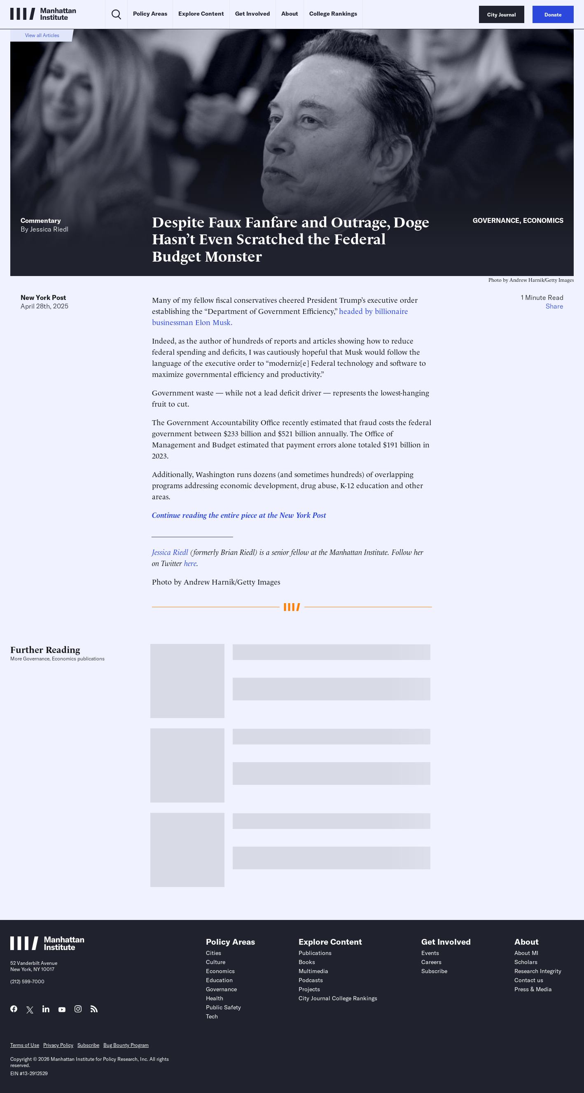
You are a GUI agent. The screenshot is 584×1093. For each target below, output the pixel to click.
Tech (212, 1016)
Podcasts (311, 980)
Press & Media (533, 989)
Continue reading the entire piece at (210, 514)
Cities (213, 953)
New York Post (43, 297)
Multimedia (313, 971)
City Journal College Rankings (338, 998)
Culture (215, 962)
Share (554, 306)
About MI (526, 953)
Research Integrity (537, 971)
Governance (496, 220)
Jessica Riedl (49, 229)
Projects (309, 989)
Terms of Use (24, 1045)
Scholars (525, 962)
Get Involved (252, 13)
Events (430, 953)
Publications (315, 953)
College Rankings (333, 13)
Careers (431, 962)
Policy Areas (150, 13)
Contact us (528, 980)
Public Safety (223, 1007)
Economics (543, 220)
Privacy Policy (58, 1045)
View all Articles (42, 35)
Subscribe (434, 971)
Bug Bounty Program (126, 1045)
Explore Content (201, 13)
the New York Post (297, 514)
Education (219, 980)
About (289, 13)
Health (214, 998)
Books (307, 962)
